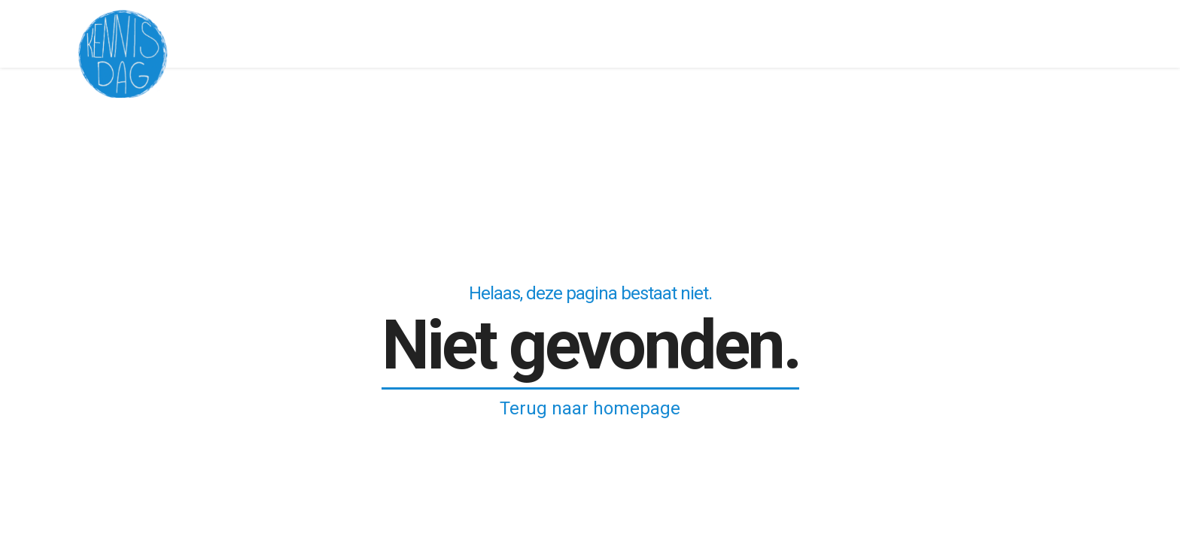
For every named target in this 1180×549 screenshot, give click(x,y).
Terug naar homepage (590, 408)
